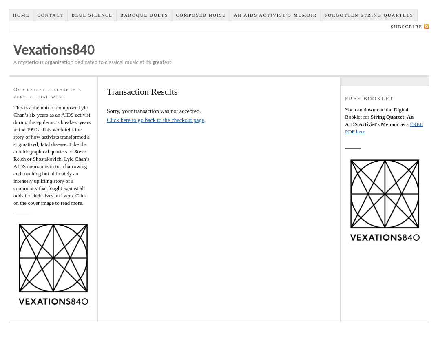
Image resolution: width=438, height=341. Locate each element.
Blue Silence (92, 15)
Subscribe (407, 26)
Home (21, 15)
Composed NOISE (201, 15)
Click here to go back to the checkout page (155, 120)
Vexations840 (54, 50)
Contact (50, 15)
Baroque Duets (144, 15)
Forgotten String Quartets (369, 15)
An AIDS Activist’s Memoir (275, 15)
